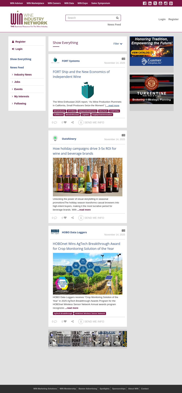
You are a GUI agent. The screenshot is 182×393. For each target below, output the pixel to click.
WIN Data (69, 3)
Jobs (16, 81)
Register (173, 19)
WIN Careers (54, 3)
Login (162, 19)
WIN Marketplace (35, 3)
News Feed (114, 24)
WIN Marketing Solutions (45, 389)
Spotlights (104, 389)
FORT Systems (71, 61)
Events (17, 89)
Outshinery (69, 138)
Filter (117, 43)
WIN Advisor (16, 3)
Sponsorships (118, 389)
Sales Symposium (100, 3)
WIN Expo (82, 3)
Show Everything (20, 59)
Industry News (22, 74)
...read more (113, 105)
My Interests (20, 96)
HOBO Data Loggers (74, 232)
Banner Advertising (88, 389)
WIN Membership (68, 389)
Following (19, 103)
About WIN (133, 389)
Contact (145, 389)
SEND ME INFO (91, 122)
